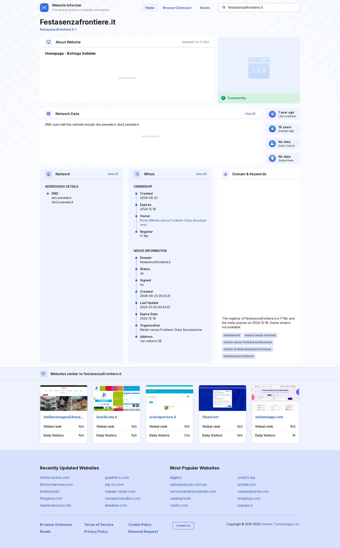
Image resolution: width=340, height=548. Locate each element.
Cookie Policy (139, 524)
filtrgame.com (51, 498)
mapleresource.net (55, 505)
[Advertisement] (127, 90)
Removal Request (143, 531)
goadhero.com (117, 477)
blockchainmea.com (56, 484)
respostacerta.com (253, 491)
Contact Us (183, 525)
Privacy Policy (96, 531)
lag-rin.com (114, 484)
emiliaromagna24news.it (64, 417)
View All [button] (250, 113)
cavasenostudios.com (122, 498)
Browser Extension (177, 8)
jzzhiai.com (247, 484)
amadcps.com (249, 498)
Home (149, 8)
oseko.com (179, 505)
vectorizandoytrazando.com (193, 491)
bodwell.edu (50, 491)
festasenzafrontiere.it (58, 29)
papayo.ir (245, 505)
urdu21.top (246, 477)
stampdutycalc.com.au (188, 484)
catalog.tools (180, 498)
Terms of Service (98, 524)
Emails (205, 8)
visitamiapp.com (269, 417)
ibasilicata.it (106, 417)
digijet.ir (176, 477)
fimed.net (210, 417)
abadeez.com (116, 505)
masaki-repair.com (120, 491)
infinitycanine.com (54, 477)
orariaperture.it (162, 417)
